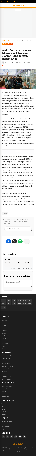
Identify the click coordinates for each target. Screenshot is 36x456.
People (4, 333)
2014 (3, 307)
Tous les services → (7, 379)
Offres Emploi (5, 374)
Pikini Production (6, 396)
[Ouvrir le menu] (3, 5)
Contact (4, 424)
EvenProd (4, 391)
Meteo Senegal (6, 358)
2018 (14, 304)
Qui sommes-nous (7, 421)
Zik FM (3, 409)
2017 (19, 304)
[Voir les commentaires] (26, 241)
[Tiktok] (18, 1)
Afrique (4, 348)
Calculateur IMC (6, 368)
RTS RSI (4, 414)
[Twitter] (11, 1)
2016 (24, 304)
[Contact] (2, 1)
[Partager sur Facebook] (8, 241)
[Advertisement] (18, 23)
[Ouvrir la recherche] (33, 5)
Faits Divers (5, 343)
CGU (3, 429)
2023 (19, 300)
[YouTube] (14, 1)
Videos (3, 346)
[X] (7, 436)
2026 (3, 300)
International (7, 43)
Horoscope (5, 371)
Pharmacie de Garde (7, 366)
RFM (3, 406)
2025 (9, 300)
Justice (4, 325)
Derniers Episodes (7, 386)
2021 (29, 300)
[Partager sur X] (14, 241)
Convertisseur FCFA (7, 356)
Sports (3, 336)
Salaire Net (5, 361)
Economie (4, 328)
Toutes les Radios (7, 404)
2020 (3, 304)
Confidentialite (6, 426)
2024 (14, 300)
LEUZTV (4, 394)
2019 (9, 304)
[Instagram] (15, 436)
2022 (24, 300)
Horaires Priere (6, 363)
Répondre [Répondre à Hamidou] (29, 268)
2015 (29, 304)
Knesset (5, 213)
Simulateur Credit (6, 376)
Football (4, 338)
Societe (4, 323)
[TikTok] (24, 436)
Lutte (3, 341)
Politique (4, 320)
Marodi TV (4, 389)
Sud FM (4, 411)
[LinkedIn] (20, 436)
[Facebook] (7, 1)
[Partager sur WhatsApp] (20, 241)
